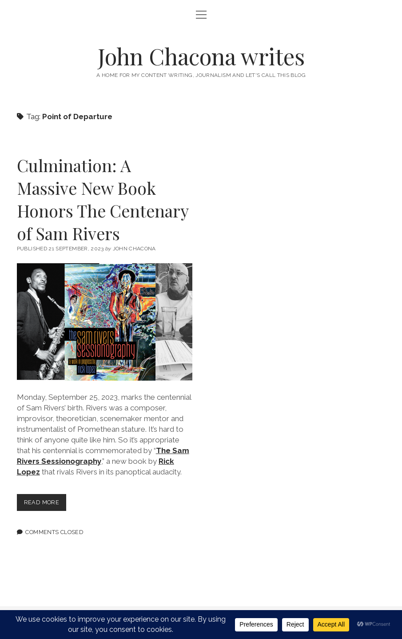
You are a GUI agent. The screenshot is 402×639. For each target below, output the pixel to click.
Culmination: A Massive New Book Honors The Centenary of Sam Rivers (102, 199)
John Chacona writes (201, 56)
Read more (45, 504)
